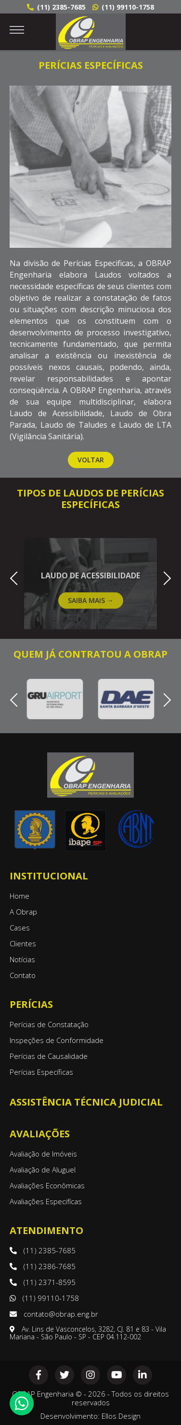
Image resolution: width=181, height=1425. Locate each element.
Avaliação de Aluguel (43, 1169)
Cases (20, 927)
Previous (17, 577)
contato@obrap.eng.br (54, 1314)
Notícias (22, 959)
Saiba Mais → (91, 612)
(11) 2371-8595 (43, 1282)
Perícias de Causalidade (49, 1056)
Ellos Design (121, 1416)
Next (163, 577)
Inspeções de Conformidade (56, 1040)
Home (19, 896)
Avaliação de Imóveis (43, 1153)
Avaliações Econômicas (47, 1185)
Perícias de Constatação (49, 1024)
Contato (23, 975)
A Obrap (23, 911)
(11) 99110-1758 (123, 7)
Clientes (23, 943)
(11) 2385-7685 (56, 7)
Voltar (91, 459)
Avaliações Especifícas (46, 1201)
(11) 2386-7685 (43, 1266)
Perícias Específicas (41, 1072)
